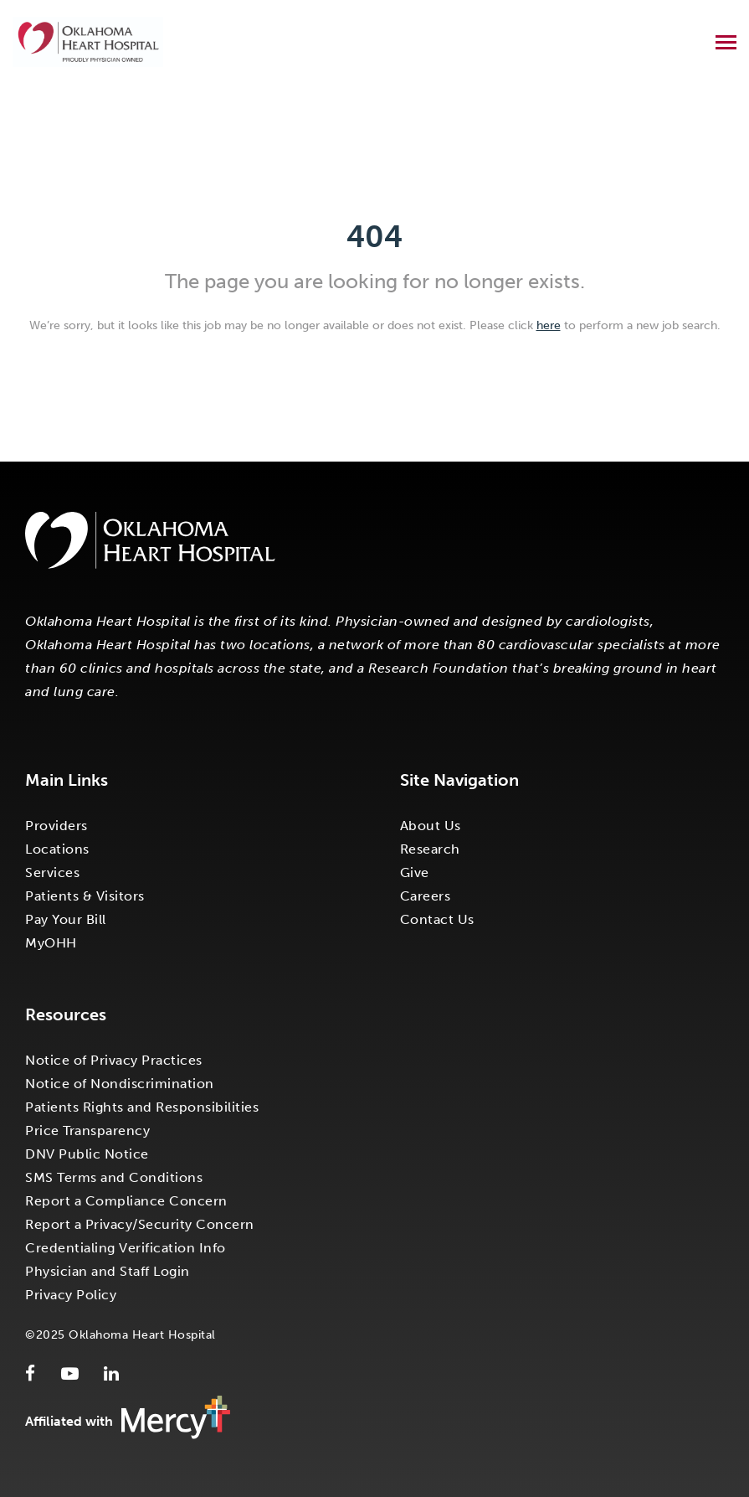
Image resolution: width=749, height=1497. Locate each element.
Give (414, 872)
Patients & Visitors (85, 896)
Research (430, 849)
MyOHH (51, 943)
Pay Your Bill (65, 919)
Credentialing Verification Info (125, 1248)
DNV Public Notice (87, 1154)
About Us (430, 826)
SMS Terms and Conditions (114, 1177)
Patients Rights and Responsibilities (142, 1107)
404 (374, 237)
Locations (57, 849)
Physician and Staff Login (107, 1271)
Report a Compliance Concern (126, 1201)
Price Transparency (87, 1130)
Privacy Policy (70, 1295)
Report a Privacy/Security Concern (139, 1224)
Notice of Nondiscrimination (119, 1084)
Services (52, 872)
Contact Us (437, 919)
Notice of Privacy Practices (114, 1060)
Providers (56, 826)
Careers (425, 896)
